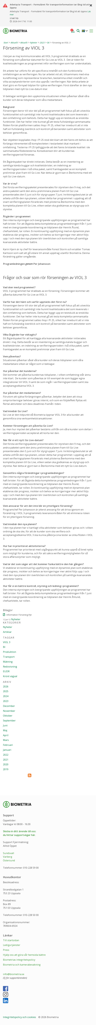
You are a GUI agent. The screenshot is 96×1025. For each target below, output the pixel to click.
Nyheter (33, 42)
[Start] (5, 42)
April (5, 735)
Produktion (9, 652)
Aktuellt (14, 42)
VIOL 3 (6, 642)
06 (48, 42)
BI (4, 647)
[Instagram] (5, 995)
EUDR (6, 671)
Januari (7, 749)
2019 (5, 769)
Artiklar (7, 632)
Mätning (8, 661)
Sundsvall (8, 853)
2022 (5, 754)
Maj (5, 730)
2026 (5, 686)
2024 (5, 696)
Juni (5, 725)
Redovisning (10, 666)
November (9, 711)
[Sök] (78, 31)
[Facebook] (5, 990)
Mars (6, 740)
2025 (5, 691)
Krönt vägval (10, 676)
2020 (5, 764)
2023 (42, 42)
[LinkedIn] (5, 1001)
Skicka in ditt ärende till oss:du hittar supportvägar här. (19, 833)
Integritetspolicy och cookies (20, 1017)
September (9, 720)
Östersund (9, 860)
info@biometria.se (13, 974)
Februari (8, 745)
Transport (9, 656)
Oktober (7, 715)
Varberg (7, 856)
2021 (5, 759)
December (9, 706)
